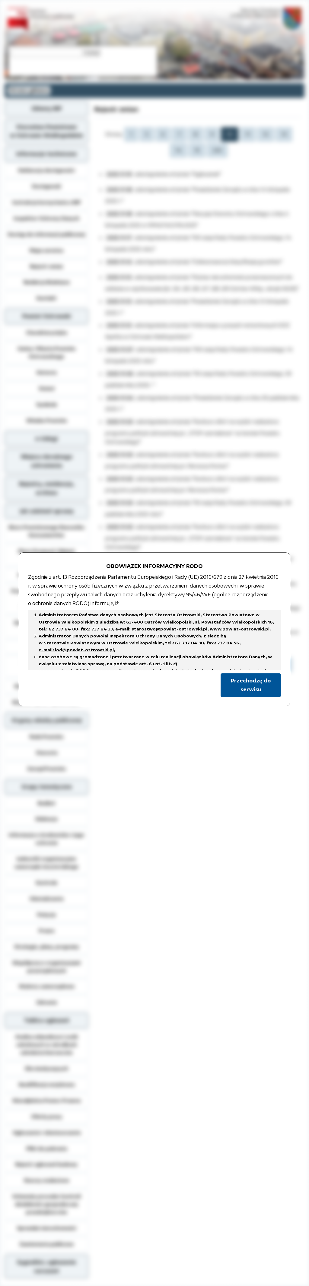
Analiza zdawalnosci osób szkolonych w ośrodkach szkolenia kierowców (46, 1044)
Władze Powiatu (46, 420)
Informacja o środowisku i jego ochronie (46, 838)
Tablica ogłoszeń (46, 1020)
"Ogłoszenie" (206, 174)
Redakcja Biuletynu (47, 282)
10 (229, 134)
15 (197, 150)
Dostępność (46, 186)
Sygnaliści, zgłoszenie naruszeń (46, 1266)
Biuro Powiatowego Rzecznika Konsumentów (46, 531)
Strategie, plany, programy (46, 946)
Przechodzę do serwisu (251, 685)
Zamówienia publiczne (46, 1244)
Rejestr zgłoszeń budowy (46, 1164)
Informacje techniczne (46, 154)
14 (178, 150)
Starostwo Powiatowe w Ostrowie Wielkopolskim (46, 131)
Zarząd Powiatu (46, 768)
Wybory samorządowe (47, 986)
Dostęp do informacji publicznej (46, 234)
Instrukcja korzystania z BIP (46, 202)
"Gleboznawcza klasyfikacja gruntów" (236, 262)
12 (265, 134)
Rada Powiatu (46, 736)
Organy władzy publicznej (46, 720)
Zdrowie (46, 1002)
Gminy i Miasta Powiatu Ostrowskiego (46, 352)
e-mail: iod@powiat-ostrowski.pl (76, 649)
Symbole (46, 404)
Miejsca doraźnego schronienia (46, 461)
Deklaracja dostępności (46, 170)
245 (217, 150)
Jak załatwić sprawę (46, 511)
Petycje (46, 914)
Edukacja (46, 818)
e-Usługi (46, 439)
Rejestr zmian (46, 266)
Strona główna (29, 90)
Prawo (47, 930)
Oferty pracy (46, 1116)
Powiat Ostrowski (46, 316)
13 (284, 134)
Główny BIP (46, 108)
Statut (47, 388)
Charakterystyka (46, 332)
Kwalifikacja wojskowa (47, 1084)
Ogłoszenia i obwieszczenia (47, 1132)
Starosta (46, 752)
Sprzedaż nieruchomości (46, 1228)
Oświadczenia (46, 898)
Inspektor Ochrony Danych (46, 218)
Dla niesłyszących (46, 1068)
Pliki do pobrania (46, 1148)
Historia (46, 372)
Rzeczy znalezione (46, 1180)
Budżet (46, 803)
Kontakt (46, 298)
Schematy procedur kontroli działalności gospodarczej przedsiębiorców (46, 1204)
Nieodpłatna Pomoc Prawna (47, 1100)
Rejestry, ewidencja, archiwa (46, 488)
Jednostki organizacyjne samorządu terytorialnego (46, 862)
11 (248, 134)
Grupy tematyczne (46, 787)
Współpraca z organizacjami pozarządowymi (46, 966)
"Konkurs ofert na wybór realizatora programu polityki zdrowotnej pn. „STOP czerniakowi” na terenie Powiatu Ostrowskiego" (192, 432)
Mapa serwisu (46, 250)
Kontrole (46, 882)
